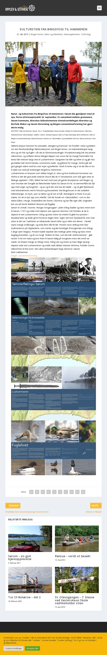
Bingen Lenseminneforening (24, 255)
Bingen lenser (36, 34)
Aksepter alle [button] (32, 648)
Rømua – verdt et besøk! (72, 556)
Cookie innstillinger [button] (13, 648)
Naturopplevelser (72, 34)
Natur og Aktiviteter (53, 34)
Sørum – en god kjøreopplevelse (19, 557)
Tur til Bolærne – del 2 (24, 597)
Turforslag (85, 34)
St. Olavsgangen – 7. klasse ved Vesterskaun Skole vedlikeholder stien (74, 600)
